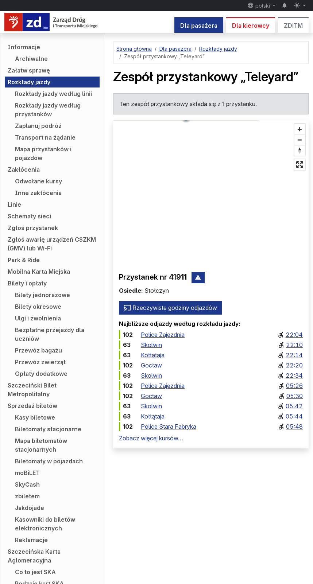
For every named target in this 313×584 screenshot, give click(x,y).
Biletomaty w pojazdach (49, 461)
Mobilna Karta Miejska (39, 271)
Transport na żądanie (45, 137)
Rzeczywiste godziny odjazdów (170, 307)
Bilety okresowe (38, 306)
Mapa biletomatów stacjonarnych (41, 445)
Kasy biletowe (35, 417)
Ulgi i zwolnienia (38, 318)
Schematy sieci (29, 216)
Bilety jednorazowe (42, 295)
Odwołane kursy (38, 181)
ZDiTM (293, 25)
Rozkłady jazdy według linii (53, 93)
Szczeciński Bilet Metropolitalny (32, 390)
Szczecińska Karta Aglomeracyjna (34, 556)
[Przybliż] (299, 129)
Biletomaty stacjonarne (48, 429)
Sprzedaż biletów (32, 405)
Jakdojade (29, 507)
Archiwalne (31, 58)
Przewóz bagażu (38, 350)
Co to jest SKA (35, 572)
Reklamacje (31, 540)
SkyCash (27, 484)
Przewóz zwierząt (40, 362)
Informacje (24, 47)
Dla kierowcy (250, 25)
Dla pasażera (198, 25)
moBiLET (27, 472)
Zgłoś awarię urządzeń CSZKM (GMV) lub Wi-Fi (52, 244)
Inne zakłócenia (38, 192)
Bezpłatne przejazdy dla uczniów (49, 334)
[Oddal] (299, 140)
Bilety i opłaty (27, 283)
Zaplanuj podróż (38, 125)
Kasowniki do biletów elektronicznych (45, 524)
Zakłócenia (24, 169)
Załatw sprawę (29, 70)
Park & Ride (24, 260)
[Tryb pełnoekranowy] (299, 164)
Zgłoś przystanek (33, 227)
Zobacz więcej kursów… (151, 438)
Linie (14, 204)
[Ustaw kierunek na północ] (299, 150)
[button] (211, 187)
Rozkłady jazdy (29, 82)
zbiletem (27, 496)
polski (259, 5)
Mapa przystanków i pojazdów (43, 153)
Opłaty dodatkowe (41, 373)
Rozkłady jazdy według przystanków (48, 110)
